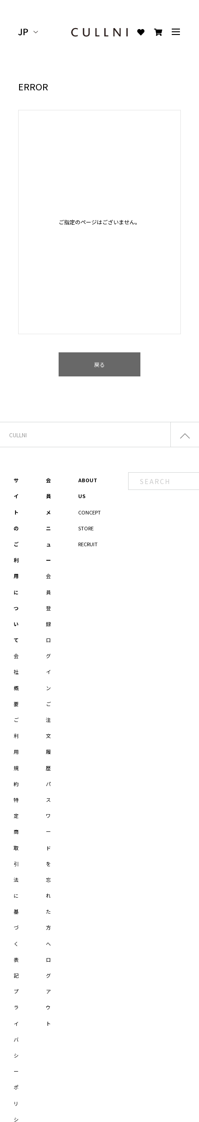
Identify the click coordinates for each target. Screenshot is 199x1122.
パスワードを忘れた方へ (48, 863)
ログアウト (48, 991)
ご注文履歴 (48, 735)
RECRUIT (88, 544)
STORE (86, 528)
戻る (99, 364)
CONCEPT (89, 512)
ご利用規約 (16, 751)
